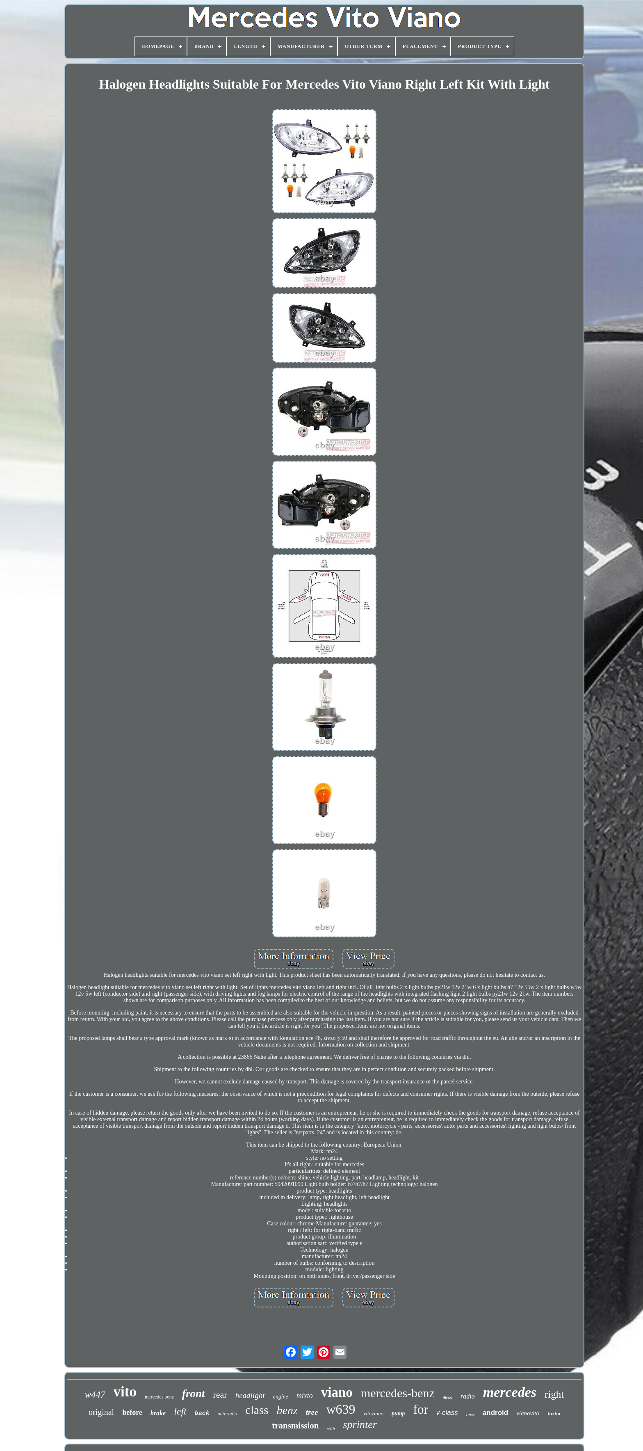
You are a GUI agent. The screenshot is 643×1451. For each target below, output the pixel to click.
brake (158, 1413)
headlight (250, 1395)
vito (125, 1392)
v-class (447, 1413)
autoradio (227, 1414)
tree (312, 1412)
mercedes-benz (398, 1393)
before (132, 1412)
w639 (340, 1409)
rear (220, 1394)
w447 (95, 1394)
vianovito (527, 1413)
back (202, 1413)
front (193, 1393)
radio (468, 1396)
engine (280, 1397)
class (256, 1410)
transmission (295, 1425)
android (495, 1413)
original (101, 1412)
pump (398, 1413)
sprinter (359, 1424)
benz (287, 1410)
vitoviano (373, 1413)
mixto (304, 1396)
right (554, 1394)
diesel (447, 1398)
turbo (553, 1413)
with (331, 1428)
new (470, 1414)
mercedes (509, 1392)
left (180, 1411)
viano (337, 1392)
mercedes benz (159, 1397)
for (420, 1409)
